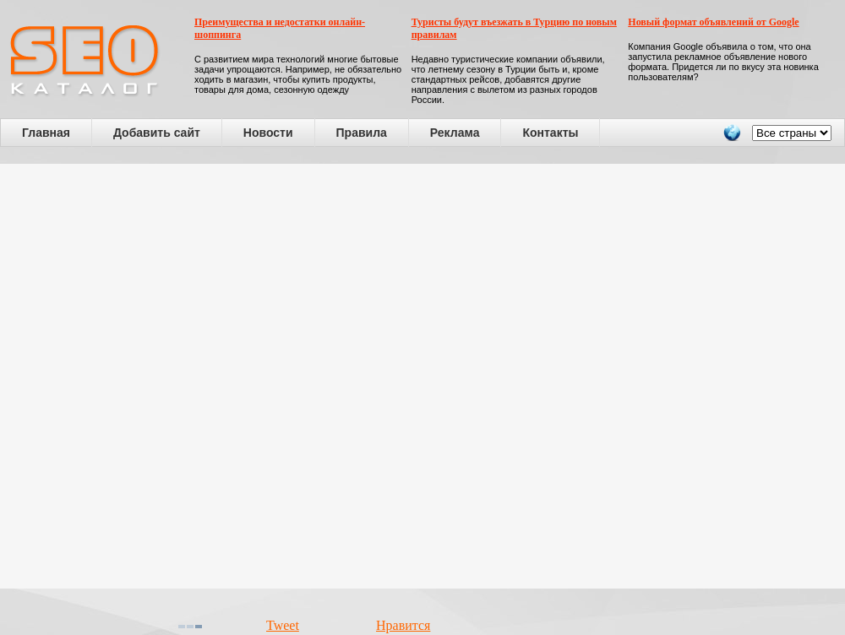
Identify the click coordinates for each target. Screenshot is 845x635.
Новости (268, 132)
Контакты (550, 132)
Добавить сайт (156, 132)
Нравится (403, 625)
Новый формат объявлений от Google (713, 22)
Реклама (455, 132)
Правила (361, 132)
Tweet (282, 625)
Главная (46, 132)
